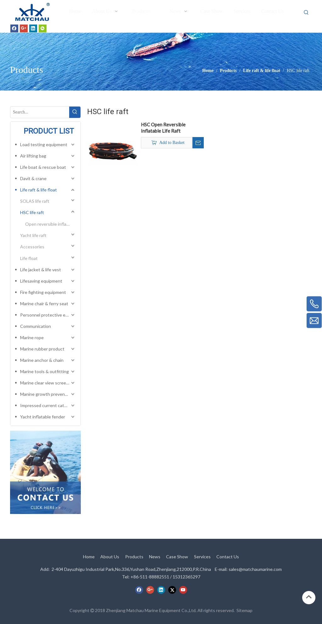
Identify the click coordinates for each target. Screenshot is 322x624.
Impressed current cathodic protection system (48, 405)
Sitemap (244, 610)
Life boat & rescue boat (43, 167)
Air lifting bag (33, 155)
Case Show (177, 556)
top (308, 597)
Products (134, 556)
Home (89, 556)
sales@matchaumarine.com (255, 569)
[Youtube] (183, 590)
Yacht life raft (33, 235)
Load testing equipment (43, 144)
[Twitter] (172, 590)
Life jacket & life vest (40, 269)
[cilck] (45, 472)
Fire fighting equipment (43, 292)
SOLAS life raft (34, 201)
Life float (29, 258)
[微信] (43, 28)
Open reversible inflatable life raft (50, 224)
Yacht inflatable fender (42, 416)
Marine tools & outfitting (44, 371)
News (154, 556)
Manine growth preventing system (48, 394)
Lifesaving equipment (41, 281)
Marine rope (32, 337)
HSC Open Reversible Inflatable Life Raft (163, 128)
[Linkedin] (33, 28)
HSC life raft (32, 212)
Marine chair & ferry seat (44, 303)
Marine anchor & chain (42, 360)
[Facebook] (14, 28)
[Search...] (39, 112)
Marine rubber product (42, 348)
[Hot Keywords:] (306, 12)
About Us (109, 556)
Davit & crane (33, 178)
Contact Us (227, 556)
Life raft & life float (38, 189)
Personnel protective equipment (48, 315)
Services (202, 556)
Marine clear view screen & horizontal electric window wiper (48, 382)
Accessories (32, 246)
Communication (35, 326)
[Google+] (24, 28)
